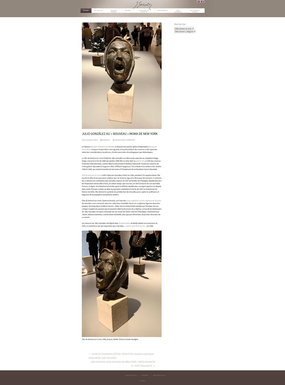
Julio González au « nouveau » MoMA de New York (120, 134)
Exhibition (106, 140)
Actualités (98, 10)
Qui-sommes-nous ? (195, 11)
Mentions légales (159, 375)
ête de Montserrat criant (92, 175)
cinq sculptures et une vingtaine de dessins (144, 200)
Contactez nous (131, 375)
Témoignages (162, 10)
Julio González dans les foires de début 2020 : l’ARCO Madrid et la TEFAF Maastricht (122, 363)
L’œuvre (128, 10)
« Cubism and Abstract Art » (135, 226)
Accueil (86, 10)
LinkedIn (142, 381)
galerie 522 (140, 161)
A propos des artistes (144, 11)
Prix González (178, 11)
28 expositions (124, 223)
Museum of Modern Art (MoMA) (102, 146)
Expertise (145, 375)
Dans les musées (113, 11)
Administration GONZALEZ (125, 140)
